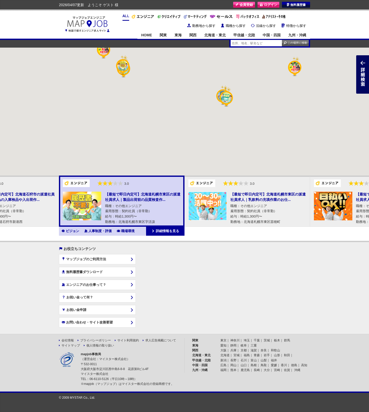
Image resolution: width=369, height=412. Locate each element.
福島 (247, 355)
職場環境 (126, 231)
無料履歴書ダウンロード (82, 272)
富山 (254, 360)
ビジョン (70, 231)
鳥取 (264, 365)
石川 (244, 360)
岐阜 (244, 345)
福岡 (223, 370)
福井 (274, 360)
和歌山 (275, 350)
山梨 (264, 360)
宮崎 (277, 370)
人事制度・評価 (98, 231)
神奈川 (235, 340)
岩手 (267, 355)
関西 (193, 35)
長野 (233, 360)
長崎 (257, 370)
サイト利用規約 (128, 340)
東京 (223, 340)
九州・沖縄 (297, 35)
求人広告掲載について (160, 340)
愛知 (223, 345)
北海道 (225, 355)
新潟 (223, 360)
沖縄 (297, 370)
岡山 (233, 365)
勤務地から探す (204, 26)
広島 (223, 365)
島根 (254, 365)
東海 (178, 35)
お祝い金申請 (74, 310)
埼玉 (247, 340)
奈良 (264, 350)
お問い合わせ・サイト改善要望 (87, 322)
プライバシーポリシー (95, 340)
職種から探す (236, 26)
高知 (304, 365)
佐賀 (287, 370)
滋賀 (254, 350)
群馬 (287, 340)
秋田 (287, 355)
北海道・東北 (215, 35)
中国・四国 (272, 35)
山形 (277, 355)
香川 (284, 365)
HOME (146, 35)
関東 (163, 35)
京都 (244, 350)
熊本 (233, 370)
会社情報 (67, 340)
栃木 (277, 340)
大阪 (223, 350)
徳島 (294, 365)
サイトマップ (70, 345)
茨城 (267, 340)
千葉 (257, 340)
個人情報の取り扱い (100, 345)
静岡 (233, 345)
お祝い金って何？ (77, 297)
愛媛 (274, 365)
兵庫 (233, 350)
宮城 (236, 355)
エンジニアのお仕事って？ (84, 285)
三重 (254, 345)
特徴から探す (296, 26)
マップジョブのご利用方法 (84, 259)
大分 (267, 370)
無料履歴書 (296, 5)
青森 (257, 355)
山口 (244, 365)
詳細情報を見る (165, 231)
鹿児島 (245, 370)
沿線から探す (266, 26)
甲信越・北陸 (244, 35)
